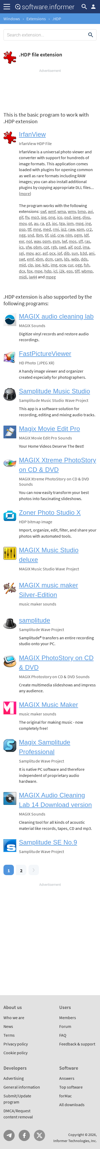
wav (37, 241)
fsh (86, 264)
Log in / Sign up (93, 6)
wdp (75, 259)
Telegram (9, 1135)
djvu (86, 217)
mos (73, 241)
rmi (56, 229)
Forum (65, 1026)
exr (21, 241)
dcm (49, 259)
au (36, 223)
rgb (54, 247)
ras (87, 241)
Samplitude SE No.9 (48, 842)
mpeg (51, 276)
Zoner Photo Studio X (50, 512)
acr (38, 253)
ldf (86, 235)
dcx (22, 271)
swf (43, 211)
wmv (72, 211)
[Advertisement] (50, 89)
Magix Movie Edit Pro (49, 428)
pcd (77, 247)
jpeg (77, 217)
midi (23, 276)
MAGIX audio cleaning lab (56, 316)
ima (86, 247)
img (54, 264)
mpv (29, 253)
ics (21, 247)
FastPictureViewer (45, 353)
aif (70, 247)
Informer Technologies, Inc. (75, 1140)
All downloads (72, 1104)
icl (55, 271)
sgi (21, 253)
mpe (38, 271)
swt (22, 259)
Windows (11, 18)
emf (30, 259)
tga (62, 223)
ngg (22, 235)
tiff (77, 271)
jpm (70, 223)
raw (71, 229)
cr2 (89, 229)
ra (42, 223)
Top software (71, 1087)
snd (30, 235)
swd (62, 247)
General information (21, 1087)
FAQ (62, 1035)
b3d (83, 253)
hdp (47, 271)
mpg (79, 223)
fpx (30, 271)
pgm (78, 235)
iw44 (33, 276)
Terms (9, 1035)
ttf (29, 229)
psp (22, 229)
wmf (51, 211)
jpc (54, 223)
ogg (78, 264)
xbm (39, 259)
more (25, 193)
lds (66, 259)
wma (61, 211)
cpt (46, 247)
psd (67, 217)
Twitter (39, 1135)
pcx (52, 253)
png (51, 217)
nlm (68, 235)
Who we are (13, 1017)
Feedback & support (77, 1044)
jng (88, 223)
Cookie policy (15, 1052)
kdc (45, 264)
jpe (38, 264)
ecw (62, 264)
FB (24, 1135)
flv (27, 217)
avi (90, 211)
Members (67, 1017)
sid (52, 235)
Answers (66, 1078)
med (47, 229)
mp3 (35, 217)
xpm (80, 229)
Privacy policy (15, 1044)
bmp (82, 211)
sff (80, 241)
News (8, 1026)
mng (37, 229)
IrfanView (32, 134)
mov (22, 223)
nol (29, 241)
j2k (62, 271)
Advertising (13, 1078)
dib (67, 253)
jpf (59, 253)
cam (58, 259)
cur (70, 264)
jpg (43, 217)
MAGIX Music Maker (48, 704)
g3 (48, 223)
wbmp (87, 271)
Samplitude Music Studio (54, 391)
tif (46, 235)
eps (69, 271)
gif (21, 217)
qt (30, 223)
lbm (39, 235)
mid (22, 264)
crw (60, 235)
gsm (56, 241)
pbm (37, 247)
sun (74, 253)
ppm (46, 241)
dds (84, 259)
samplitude (34, 620)
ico (59, 217)
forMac (65, 1095)
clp (30, 264)
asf (44, 253)
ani (91, 253)
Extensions (36, 18)
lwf (64, 241)
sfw (28, 247)
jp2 (63, 229)
